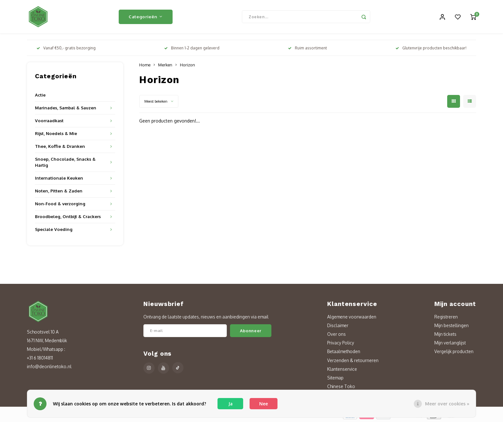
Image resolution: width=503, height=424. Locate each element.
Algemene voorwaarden (351, 318)
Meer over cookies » (447, 403)
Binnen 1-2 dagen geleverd (191, 49)
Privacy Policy (340, 344)
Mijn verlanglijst (450, 344)
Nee (263, 403)
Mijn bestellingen (451, 327)
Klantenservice (342, 371)
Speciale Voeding (53, 231)
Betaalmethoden (343, 353)
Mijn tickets (445, 336)
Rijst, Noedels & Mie (56, 135)
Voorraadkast (49, 122)
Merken (165, 66)
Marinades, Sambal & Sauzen (65, 109)
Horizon (187, 66)
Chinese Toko (341, 388)
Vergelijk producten (453, 353)
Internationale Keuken (59, 179)
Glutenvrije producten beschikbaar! (431, 49)
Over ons (336, 336)
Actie (40, 96)
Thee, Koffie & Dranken (60, 148)
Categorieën (146, 17)
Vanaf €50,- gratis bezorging (66, 49)
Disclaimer (337, 327)
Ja (230, 403)
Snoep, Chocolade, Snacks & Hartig (65, 164)
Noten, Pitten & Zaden (58, 192)
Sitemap (335, 379)
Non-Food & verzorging (60, 205)
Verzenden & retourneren (353, 362)
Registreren (446, 318)
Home (144, 66)
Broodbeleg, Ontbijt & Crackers (68, 218)
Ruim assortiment (307, 49)
